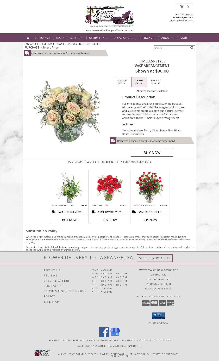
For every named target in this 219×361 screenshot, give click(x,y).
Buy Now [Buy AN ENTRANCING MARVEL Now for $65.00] (69, 220)
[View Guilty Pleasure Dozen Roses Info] (109, 187)
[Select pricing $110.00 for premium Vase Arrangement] (155, 82)
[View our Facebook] (104, 336)
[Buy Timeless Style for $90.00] (152, 153)
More (186, 38)
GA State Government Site (125, 345)
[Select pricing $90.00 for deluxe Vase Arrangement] (138, 82)
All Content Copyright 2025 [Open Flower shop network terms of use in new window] (77, 353)
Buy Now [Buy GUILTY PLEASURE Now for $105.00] (109, 220)
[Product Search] (171, 48)
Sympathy (98, 38)
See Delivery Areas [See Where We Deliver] (154, 258)
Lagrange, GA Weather (91, 345)
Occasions (123, 38)
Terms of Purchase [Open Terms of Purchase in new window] (166, 353)
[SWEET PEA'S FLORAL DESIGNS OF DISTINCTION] (109, 18)
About (168, 38)
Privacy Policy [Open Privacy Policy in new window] (140, 353)
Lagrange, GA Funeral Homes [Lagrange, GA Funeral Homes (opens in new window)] (66, 340)
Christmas (43, 38)
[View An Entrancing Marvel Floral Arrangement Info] (69, 187)
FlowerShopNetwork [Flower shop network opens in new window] (111, 353)
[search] (192, 47)
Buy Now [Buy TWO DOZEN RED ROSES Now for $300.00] (150, 220)
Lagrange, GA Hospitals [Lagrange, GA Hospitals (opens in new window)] (102, 340)
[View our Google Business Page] (115, 336)
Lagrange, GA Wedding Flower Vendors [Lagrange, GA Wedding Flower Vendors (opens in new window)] (146, 340)
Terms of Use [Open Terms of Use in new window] (120, 356)
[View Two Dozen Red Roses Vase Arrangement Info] (149, 187)
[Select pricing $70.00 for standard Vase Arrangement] (122, 82)
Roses (60, 38)
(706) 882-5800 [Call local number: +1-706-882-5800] (185, 20)
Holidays (147, 38)
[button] (184, 7)
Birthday (77, 38)
